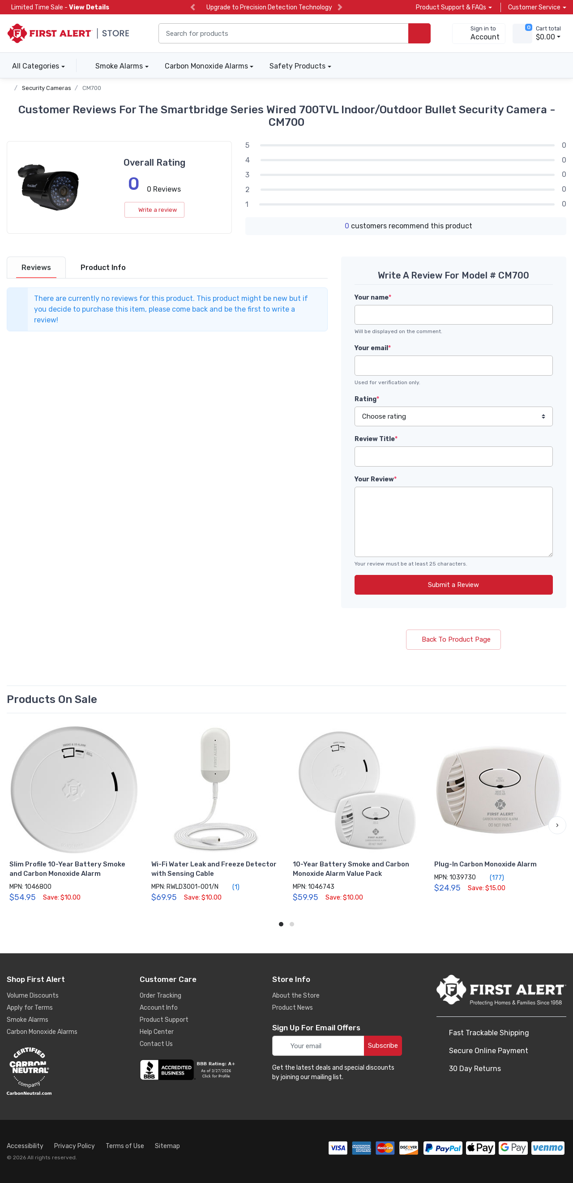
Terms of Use (125, 1146)
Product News (292, 1008)
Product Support (164, 1020)
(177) (491, 877)
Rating (367, 399)
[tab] (36, 268)
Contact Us (156, 1044)
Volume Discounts (33, 995)
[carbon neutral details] (56, 1071)
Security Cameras (46, 88)
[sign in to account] (478, 33)
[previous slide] (192, 7)
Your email (373, 348)
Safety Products (297, 66)
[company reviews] (189, 1069)
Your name (373, 297)
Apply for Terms (30, 1008)
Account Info (159, 1008)
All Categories (33, 66)
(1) (230, 887)
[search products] (419, 33)
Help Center (157, 1032)
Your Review (376, 479)
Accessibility (25, 1146)
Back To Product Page (453, 639)
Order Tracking (160, 995)
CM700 (91, 88)
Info (103, 267)
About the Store (296, 995)
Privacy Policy (74, 1146)
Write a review (154, 209)
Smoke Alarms (119, 66)
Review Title (376, 439)
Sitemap (167, 1146)
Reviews (36, 267)
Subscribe (383, 1046)
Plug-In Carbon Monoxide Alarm (485, 864)
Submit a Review (453, 585)
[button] (557, 825)
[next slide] (340, 7)
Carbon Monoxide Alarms (206, 66)
